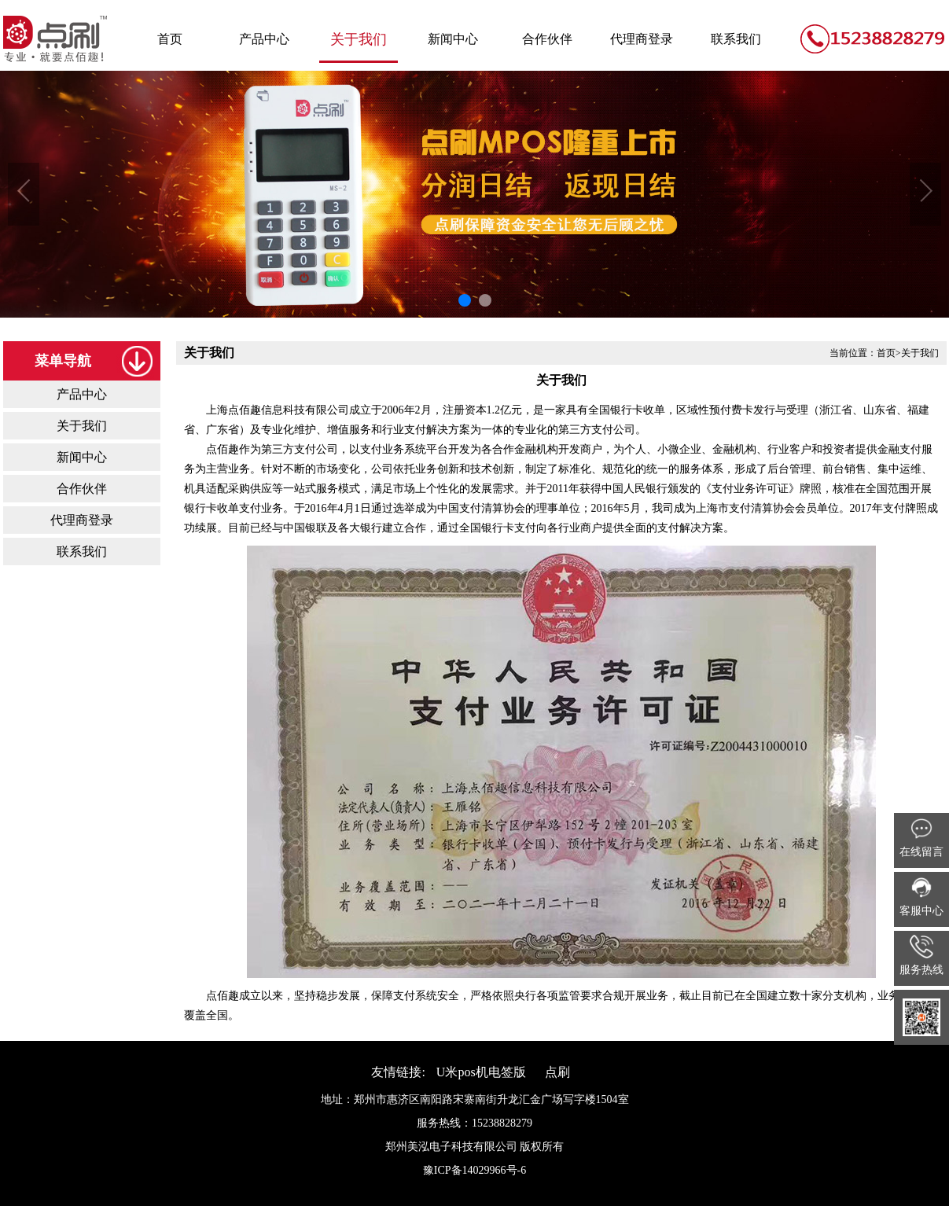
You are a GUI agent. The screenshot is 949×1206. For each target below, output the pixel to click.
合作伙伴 (547, 39)
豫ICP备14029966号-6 (474, 1170)
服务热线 (921, 955)
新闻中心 (453, 39)
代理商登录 (641, 39)
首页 (169, 39)
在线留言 (921, 837)
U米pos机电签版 (481, 1072)
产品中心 (264, 39)
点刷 (557, 1072)
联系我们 (736, 39)
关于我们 (358, 39)
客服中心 (921, 896)
